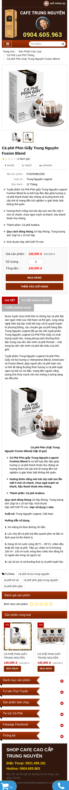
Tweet (27, 165)
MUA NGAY (12, 668)
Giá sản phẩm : (16, 254)
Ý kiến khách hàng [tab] (18, 307)
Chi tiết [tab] (10, 300)
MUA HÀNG (34, 277)
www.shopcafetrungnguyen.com (35, 782)
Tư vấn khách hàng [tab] (35, 300)
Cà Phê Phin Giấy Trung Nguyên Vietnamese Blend (50, 658)
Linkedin (46, 165)
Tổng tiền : (13, 268)
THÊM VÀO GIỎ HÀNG (34, 286)
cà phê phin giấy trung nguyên (41, 580)
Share (9, 165)
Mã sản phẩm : (15, 174)
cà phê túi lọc (11, 580)
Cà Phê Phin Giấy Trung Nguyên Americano (15, 658)
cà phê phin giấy (13, 586)
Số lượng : (13, 261)
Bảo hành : (17, 184)
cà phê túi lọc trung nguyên (34, 573)
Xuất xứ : (18, 179)
